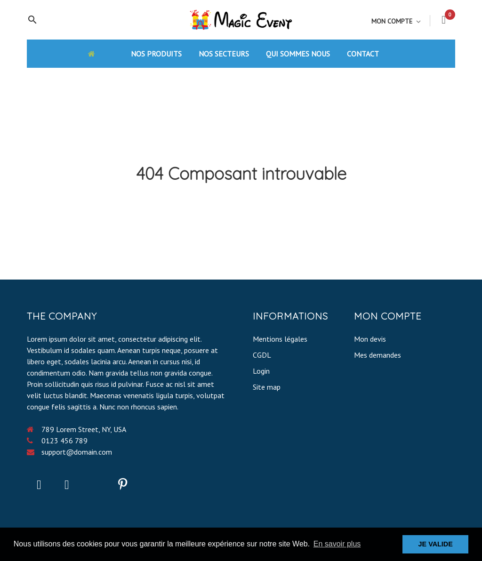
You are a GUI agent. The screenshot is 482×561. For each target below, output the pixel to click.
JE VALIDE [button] (435, 544)
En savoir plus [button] (337, 544)
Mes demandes (377, 355)
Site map (267, 387)
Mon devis (370, 339)
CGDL (262, 355)
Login (261, 371)
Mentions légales (280, 339)
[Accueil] (100, 53)
